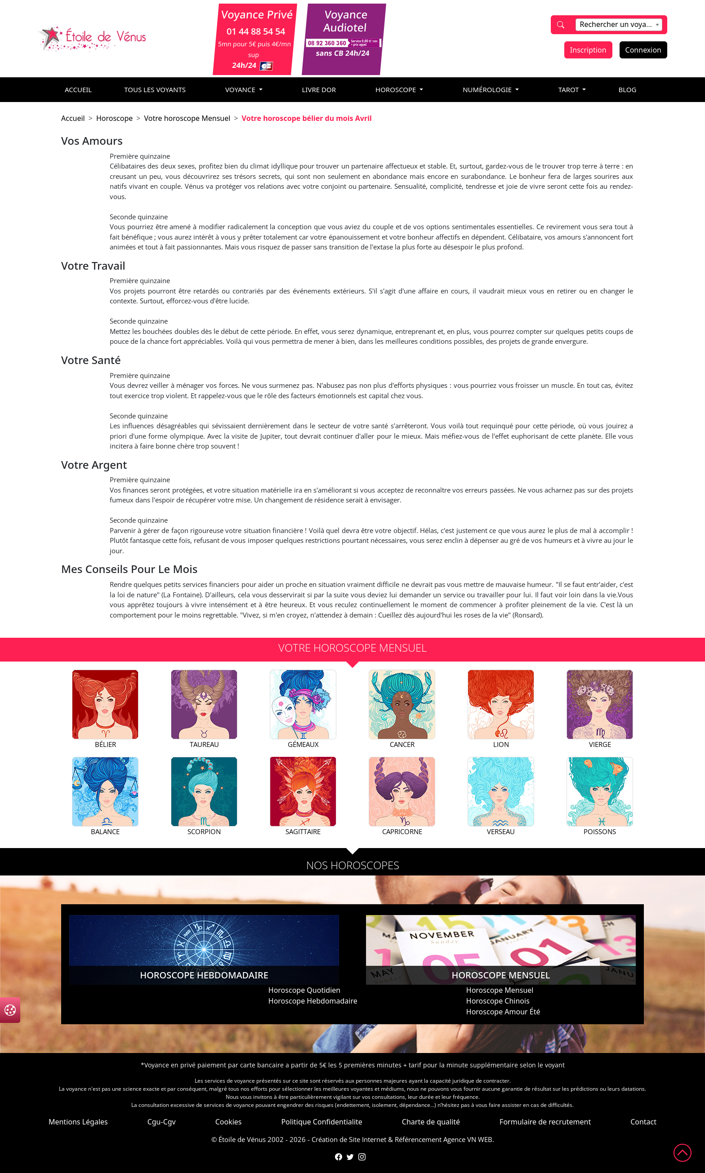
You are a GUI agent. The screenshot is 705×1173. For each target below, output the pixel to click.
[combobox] (619, 24)
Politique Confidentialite (321, 1122)
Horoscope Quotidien (304, 990)
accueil (78, 89)
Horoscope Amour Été (503, 1012)
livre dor (319, 89)
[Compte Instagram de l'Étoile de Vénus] (362, 1157)
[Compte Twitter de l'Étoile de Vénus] (350, 1157)
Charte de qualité (431, 1122)
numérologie (488, 89)
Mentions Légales (78, 1122)
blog (627, 89)
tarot (569, 89)
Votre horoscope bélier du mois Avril (307, 118)
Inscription (588, 50)
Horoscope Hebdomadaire (312, 1001)
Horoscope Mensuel (500, 990)
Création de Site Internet (349, 1139)
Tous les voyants (155, 89)
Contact (643, 1122)
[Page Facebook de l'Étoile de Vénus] (338, 1157)
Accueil (73, 118)
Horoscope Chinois (498, 1001)
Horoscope (114, 118)
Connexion (643, 50)
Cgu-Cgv (161, 1122)
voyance (241, 89)
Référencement (418, 1139)
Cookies (228, 1122)
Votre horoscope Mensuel (187, 118)
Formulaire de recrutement (545, 1122)
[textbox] (618, 24)
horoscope (396, 89)
